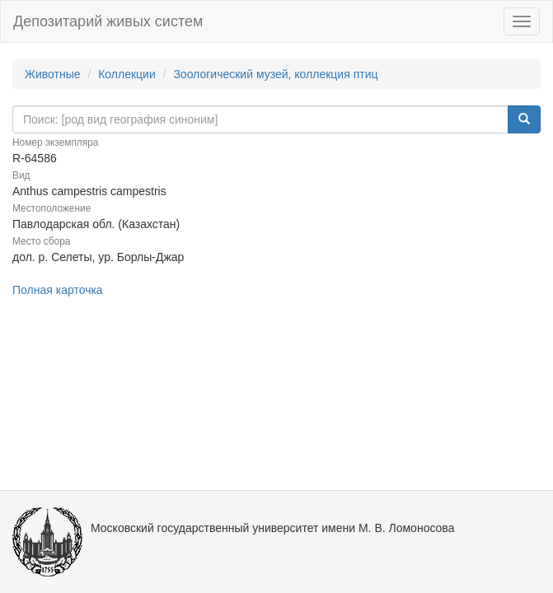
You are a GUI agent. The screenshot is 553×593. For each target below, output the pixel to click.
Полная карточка (57, 289)
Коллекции (127, 74)
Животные (53, 74)
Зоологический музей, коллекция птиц (275, 74)
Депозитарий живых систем (108, 21)
